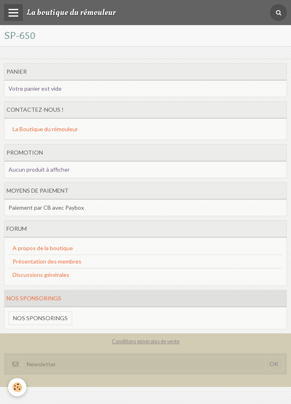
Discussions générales (41, 274)
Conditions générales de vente (146, 341)
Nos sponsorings (40, 318)
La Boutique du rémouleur (45, 128)
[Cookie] (17, 387)
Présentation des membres (47, 261)
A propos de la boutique (43, 248)
